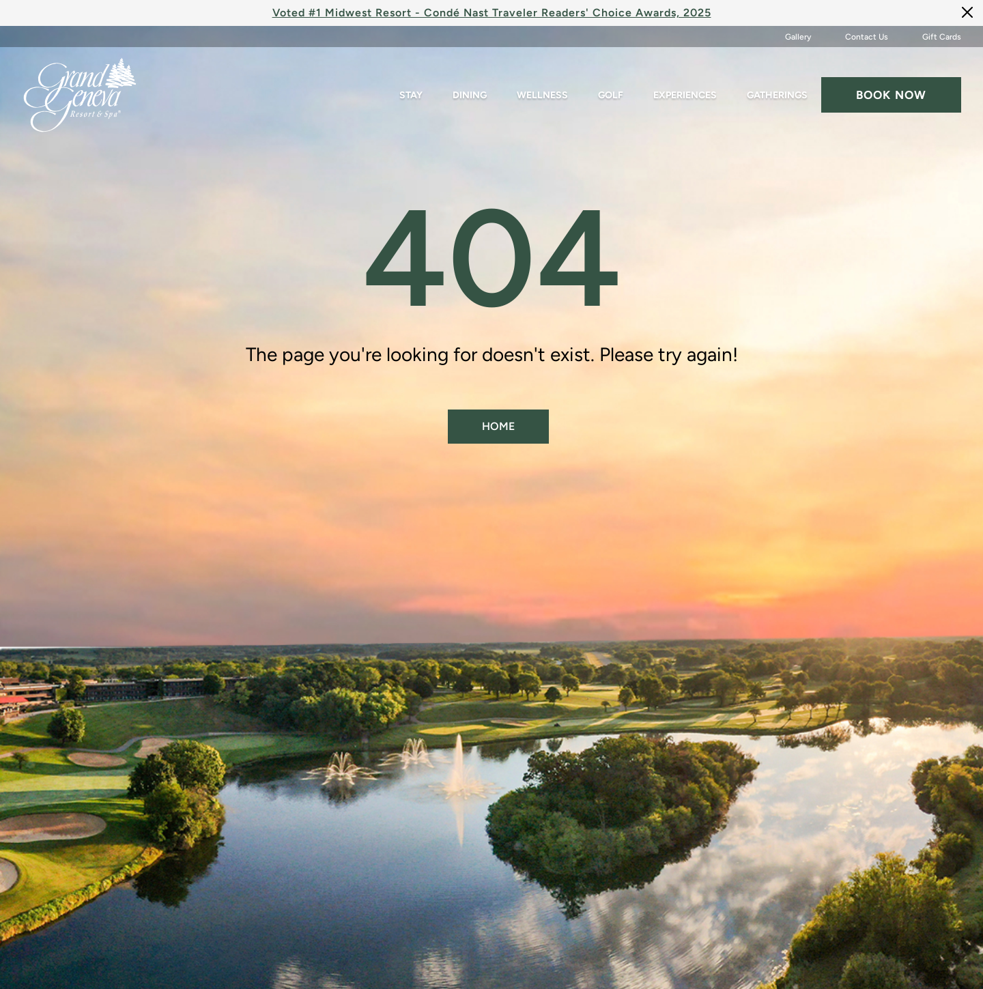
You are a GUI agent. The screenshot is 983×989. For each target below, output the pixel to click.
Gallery (798, 37)
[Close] (967, 12)
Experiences (685, 95)
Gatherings (777, 95)
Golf (610, 95)
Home (498, 426)
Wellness (542, 95)
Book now (891, 95)
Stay (411, 95)
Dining (470, 95)
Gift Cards (941, 37)
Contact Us (866, 37)
